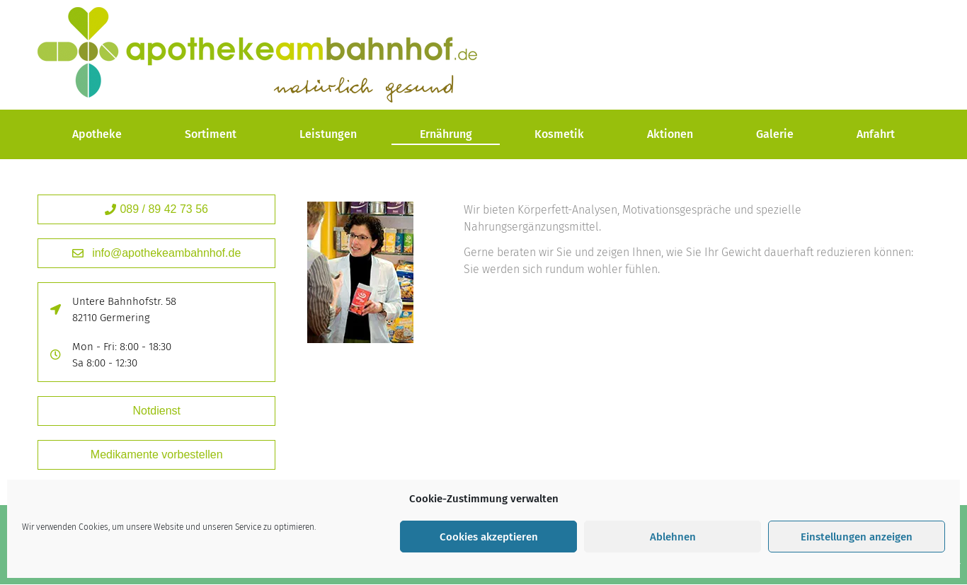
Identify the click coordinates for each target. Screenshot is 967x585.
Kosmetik (559, 134)
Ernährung (446, 134)
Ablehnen (673, 537)
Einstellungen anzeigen (856, 537)
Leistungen (328, 134)
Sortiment (210, 134)
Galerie (775, 134)
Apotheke (97, 134)
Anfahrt (876, 134)
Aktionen (670, 134)
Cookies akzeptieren (489, 537)
